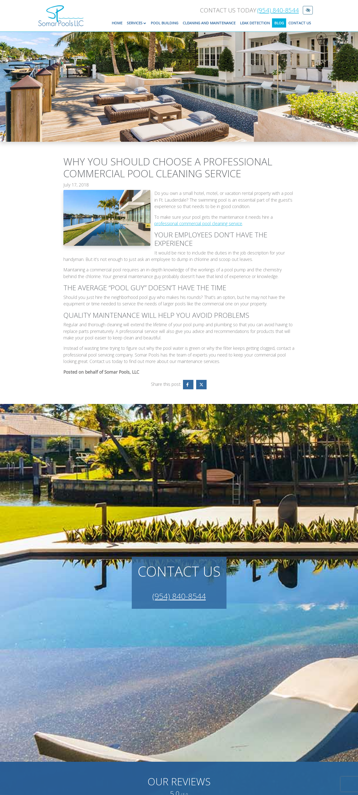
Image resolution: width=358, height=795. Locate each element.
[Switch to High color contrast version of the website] (308, 10)
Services (137, 23)
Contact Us (299, 23)
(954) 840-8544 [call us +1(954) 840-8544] (278, 10)
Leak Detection (255, 23)
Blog (279, 23)
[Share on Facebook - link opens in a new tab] (188, 384)
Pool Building (164, 23)
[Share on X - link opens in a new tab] (201, 384)
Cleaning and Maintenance (209, 23)
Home (117, 23)
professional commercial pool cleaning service (198, 223)
